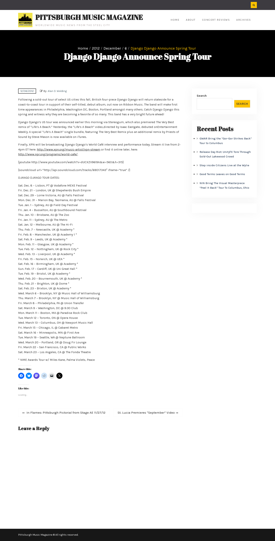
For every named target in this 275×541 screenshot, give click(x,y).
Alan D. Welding (57, 91)
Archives (243, 19)
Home (175, 19)
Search (202, 95)
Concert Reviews (216, 19)
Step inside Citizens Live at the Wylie (224, 165)
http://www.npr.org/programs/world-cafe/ (48, 154)
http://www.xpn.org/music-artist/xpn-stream (68, 149)
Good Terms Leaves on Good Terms (222, 174)
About (191, 19)
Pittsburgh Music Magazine (89, 17)
